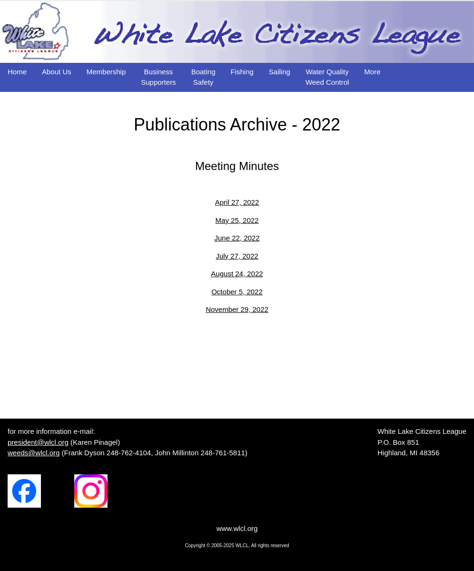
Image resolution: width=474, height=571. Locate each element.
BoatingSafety (203, 77)
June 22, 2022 (236, 238)
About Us (56, 72)
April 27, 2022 (237, 202)
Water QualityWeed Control (327, 77)
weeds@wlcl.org (33, 453)
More (372, 72)
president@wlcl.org (38, 442)
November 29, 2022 (237, 309)
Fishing (242, 72)
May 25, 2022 (237, 220)
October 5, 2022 (237, 292)
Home (17, 72)
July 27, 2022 (237, 256)
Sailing (279, 72)
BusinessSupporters (158, 77)
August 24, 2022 (237, 274)
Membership (106, 72)
